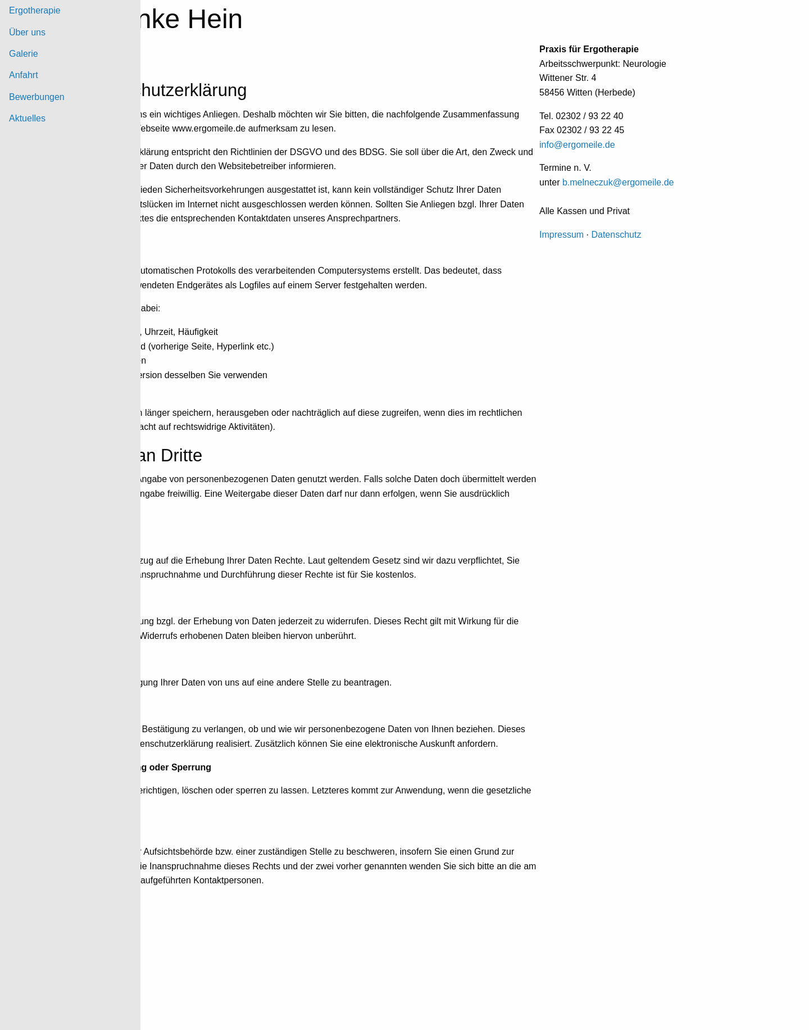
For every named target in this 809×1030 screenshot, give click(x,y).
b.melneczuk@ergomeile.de (618, 182)
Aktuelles (27, 118)
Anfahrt (23, 75)
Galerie (23, 53)
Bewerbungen (37, 97)
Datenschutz (616, 234)
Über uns (27, 32)
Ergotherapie (35, 10)
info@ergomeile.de (577, 144)
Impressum (561, 234)
